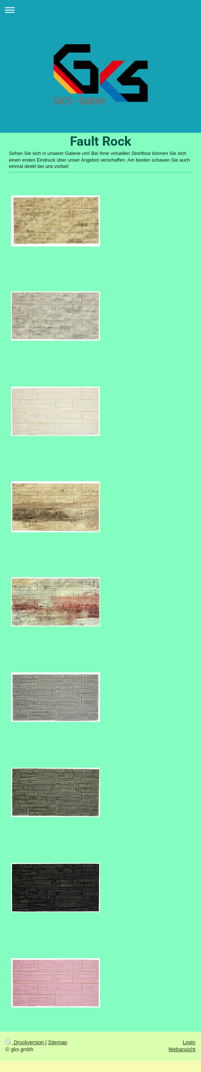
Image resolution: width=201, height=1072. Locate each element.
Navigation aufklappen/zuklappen (100, 10)
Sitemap (57, 1042)
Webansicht (181, 1049)
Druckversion (25, 1042)
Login (189, 1042)
